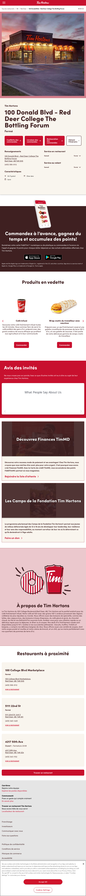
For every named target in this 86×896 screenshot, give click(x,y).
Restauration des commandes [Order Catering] (55, 141)
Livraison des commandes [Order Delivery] (34, 141)
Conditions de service (11, 849)
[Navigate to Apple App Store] (32, 257)
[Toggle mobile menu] (4, 3)
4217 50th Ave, (14, 751)
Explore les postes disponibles (14, 790)
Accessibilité (7, 858)
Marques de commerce (12, 853)
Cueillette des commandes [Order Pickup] (14, 141)
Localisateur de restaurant (13, 811)
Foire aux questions (10, 835)
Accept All (43, 882)
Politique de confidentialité (13, 844)
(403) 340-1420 (11, 721)
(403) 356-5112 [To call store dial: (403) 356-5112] (11, 164)
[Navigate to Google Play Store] (53, 257)
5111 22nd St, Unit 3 (14, 715)
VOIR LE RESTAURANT (12, 689)
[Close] (83, 863)
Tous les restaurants (8, 9)
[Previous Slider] (3, 321)
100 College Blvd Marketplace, (18, 680)
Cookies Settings (43, 890)
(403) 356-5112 (11, 685)
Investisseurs (7, 826)
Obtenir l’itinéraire (73, 141)
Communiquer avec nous (12, 831)
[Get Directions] (23, 158)
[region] (43, 878)
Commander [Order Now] (21, 345)
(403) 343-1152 (11, 756)
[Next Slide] (83, 321)
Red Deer (24, 9)
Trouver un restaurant (43, 772)
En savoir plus (7, 801)
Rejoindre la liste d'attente (22, 476)
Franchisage (7, 821)
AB (17, 9)
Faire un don (13, 537)
